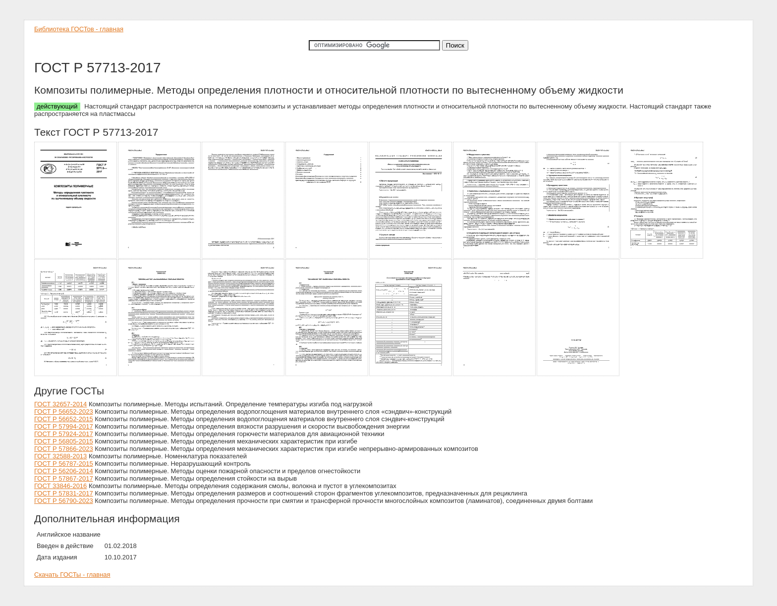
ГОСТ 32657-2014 (60, 404)
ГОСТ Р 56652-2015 (63, 419)
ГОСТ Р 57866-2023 (63, 448)
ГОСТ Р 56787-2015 (63, 463)
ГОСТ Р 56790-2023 (63, 500)
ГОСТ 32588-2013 (60, 456)
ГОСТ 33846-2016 (60, 486)
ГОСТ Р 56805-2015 (63, 441)
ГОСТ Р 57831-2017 (63, 493)
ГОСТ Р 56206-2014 (63, 471)
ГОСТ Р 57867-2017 (63, 478)
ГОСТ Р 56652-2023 (63, 411)
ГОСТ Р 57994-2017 (63, 426)
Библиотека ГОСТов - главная (78, 29)
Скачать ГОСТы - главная (72, 574)
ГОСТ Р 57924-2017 (63, 434)
